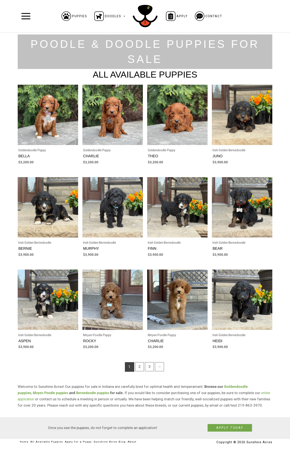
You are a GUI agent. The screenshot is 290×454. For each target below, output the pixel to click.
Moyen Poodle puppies (52, 395)
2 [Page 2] (139, 369)
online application (32, 402)
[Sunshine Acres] (145, 16)
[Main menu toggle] (26, 16)
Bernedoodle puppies (97, 395)
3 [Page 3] (149, 369)
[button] (123, 16)
